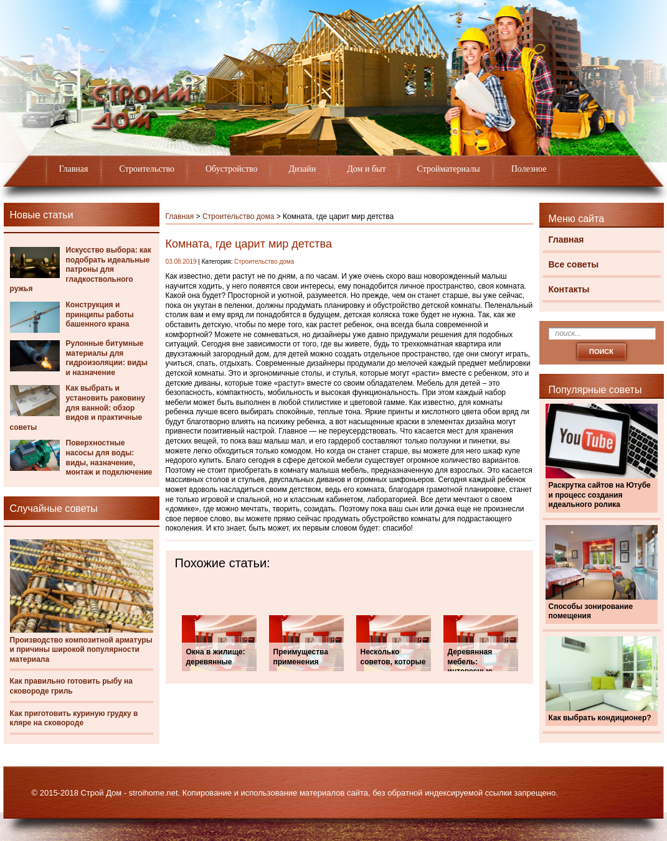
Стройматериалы (448, 169)
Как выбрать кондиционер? (600, 717)
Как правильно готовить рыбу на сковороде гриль (71, 686)
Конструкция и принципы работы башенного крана (100, 314)
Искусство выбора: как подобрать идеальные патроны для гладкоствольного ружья (80, 269)
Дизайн (302, 169)
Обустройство (232, 169)
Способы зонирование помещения (591, 611)
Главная (73, 169)
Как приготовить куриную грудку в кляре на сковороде (74, 718)
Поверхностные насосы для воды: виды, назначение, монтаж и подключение (109, 457)
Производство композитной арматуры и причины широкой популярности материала (81, 650)
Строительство (147, 169)
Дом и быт (366, 169)
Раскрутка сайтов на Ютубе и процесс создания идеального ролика (600, 495)
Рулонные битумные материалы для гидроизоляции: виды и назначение (107, 358)
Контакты (569, 289)
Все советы (574, 264)
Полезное (529, 169)
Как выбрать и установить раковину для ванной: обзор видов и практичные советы (77, 407)
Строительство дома (238, 216)
